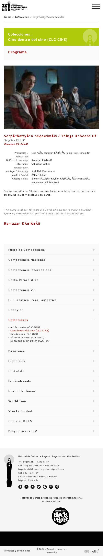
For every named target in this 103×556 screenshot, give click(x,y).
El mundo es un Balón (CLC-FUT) (30, 340)
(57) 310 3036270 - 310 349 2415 (41, 465)
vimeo (39, 487)
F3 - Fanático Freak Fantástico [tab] (51, 300)
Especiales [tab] (51, 361)
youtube (33, 487)
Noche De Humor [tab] (51, 391)
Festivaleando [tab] (51, 381)
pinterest (45, 487)
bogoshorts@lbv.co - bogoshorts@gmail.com (41, 469)
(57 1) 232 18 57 (40, 461)
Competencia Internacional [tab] (51, 270)
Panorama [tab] (51, 351)
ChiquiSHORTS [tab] (51, 421)
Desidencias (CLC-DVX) (24, 334)
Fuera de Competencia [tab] (51, 250)
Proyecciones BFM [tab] (51, 431)
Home (7, 17)
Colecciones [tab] (51, 320)
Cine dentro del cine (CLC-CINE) (29, 330)
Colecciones (22, 17)
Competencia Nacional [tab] (51, 260)
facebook (20, 487)
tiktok (57, 487)
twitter (26, 487)
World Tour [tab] (51, 401)
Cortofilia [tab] (51, 371)
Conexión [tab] (51, 310)
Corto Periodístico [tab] (51, 280)
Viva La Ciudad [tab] (51, 411)
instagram (51, 487)
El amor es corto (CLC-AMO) (27, 337)
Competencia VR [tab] (51, 290)
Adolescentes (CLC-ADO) (25, 327)
